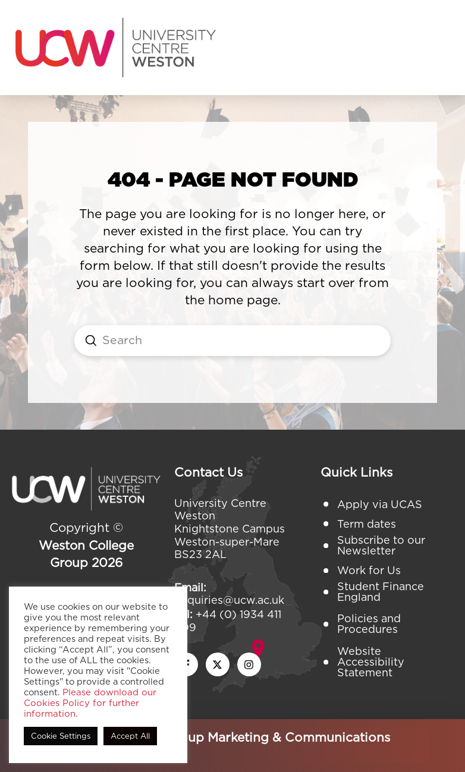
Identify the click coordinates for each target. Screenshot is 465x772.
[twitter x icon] (218, 664)
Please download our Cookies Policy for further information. (90, 703)
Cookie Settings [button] (60, 736)
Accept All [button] (130, 736)
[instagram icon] (249, 664)
